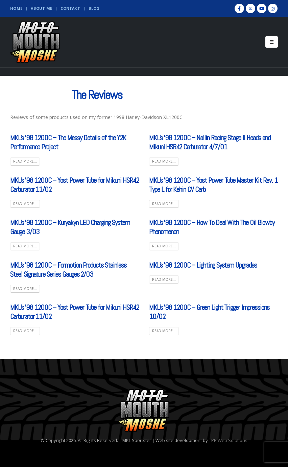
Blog (94, 8)
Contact (70, 8)
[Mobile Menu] (271, 42)
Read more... (25, 161)
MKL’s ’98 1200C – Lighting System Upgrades (203, 265)
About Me (41, 8)
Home (16, 8)
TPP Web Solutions (228, 440)
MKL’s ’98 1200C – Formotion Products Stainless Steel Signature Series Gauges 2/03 (68, 270)
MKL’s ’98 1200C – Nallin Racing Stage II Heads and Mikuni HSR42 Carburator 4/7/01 (209, 142)
